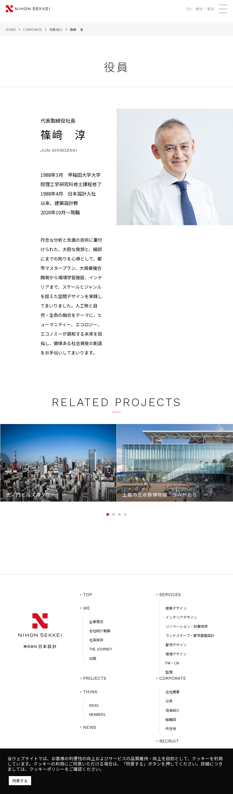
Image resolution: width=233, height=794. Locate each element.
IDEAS (94, 705)
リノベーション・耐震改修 (187, 626)
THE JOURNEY (100, 648)
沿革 (169, 700)
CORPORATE (32, 29)
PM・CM (172, 662)
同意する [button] (20, 780)
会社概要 (173, 691)
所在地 (171, 728)
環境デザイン (176, 653)
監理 (169, 671)
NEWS (89, 727)
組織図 (171, 719)
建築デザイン (176, 607)
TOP (87, 594)
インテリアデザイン (181, 617)
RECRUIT (169, 741)
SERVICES (170, 594)
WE (86, 608)
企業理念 (96, 621)
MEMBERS (97, 714)
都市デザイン (176, 644)
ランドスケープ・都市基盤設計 (190, 635)
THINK (90, 691)
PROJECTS (94, 678)
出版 (92, 658)
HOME (11, 29)
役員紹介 (56, 29)
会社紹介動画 (99, 630)
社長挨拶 (96, 639)
